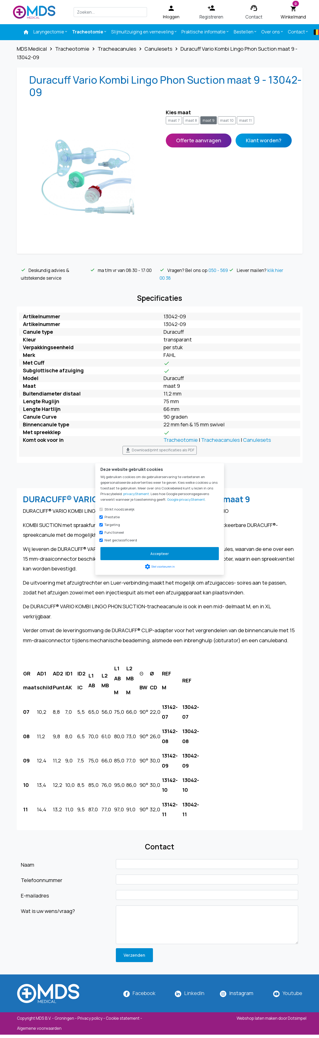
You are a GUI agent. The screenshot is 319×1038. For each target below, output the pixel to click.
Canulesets (257, 439)
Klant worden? (263, 140)
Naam (27, 864)
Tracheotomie (89, 32)
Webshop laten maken (257, 1018)
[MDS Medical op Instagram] (241, 993)
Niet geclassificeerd (121, 540)
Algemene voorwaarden (39, 1028)
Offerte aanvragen (198, 140)
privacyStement (136, 493)
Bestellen (245, 32)
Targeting (112, 524)
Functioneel (114, 532)
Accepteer (159, 553)
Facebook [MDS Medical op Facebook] (144, 993)
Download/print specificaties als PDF (159, 450)
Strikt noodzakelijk (120, 509)
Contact (298, 32)
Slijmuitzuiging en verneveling (144, 32)
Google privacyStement (186, 499)
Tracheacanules (220, 439)
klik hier (275, 270)
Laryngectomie (50, 32)
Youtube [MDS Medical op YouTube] (292, 993)
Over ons (272, 32)
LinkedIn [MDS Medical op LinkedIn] (194, 993)
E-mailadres (35, 895)
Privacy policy (89, 1018)
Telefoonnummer (41, 880)
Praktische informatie (205, 32)
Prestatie (112, 517)
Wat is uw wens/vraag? (48, 911)
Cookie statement (123, 1018)
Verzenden (134, 955)
